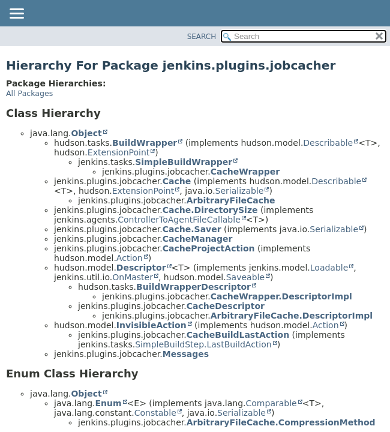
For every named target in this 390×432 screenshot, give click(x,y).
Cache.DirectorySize (210, 210)
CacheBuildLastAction (238, 335)
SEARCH (202, 36)
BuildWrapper (144, 143)
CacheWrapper (245, 171)
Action (129, 258)
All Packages (29, 93)
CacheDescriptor (226, 306)
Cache (177, 181)
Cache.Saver (192, 229)
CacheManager (198, 239)
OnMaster (132, 277)
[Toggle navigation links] (16, 14)
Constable (155, 413)
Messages (186, 354)
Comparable (271, 403)
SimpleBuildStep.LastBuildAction (203, 344)
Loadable (329, 267)
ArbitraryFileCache (231, 200)
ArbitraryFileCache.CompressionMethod (281, 422)
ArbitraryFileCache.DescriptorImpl (292, 315)
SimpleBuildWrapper (183, 162)
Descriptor (141, 267)
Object (86, 133)
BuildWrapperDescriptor (193, 287)
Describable (328, 143)
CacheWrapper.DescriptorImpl (281, 296)
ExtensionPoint (119, 152)
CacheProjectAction (209, 248)
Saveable (245, 277)
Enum (108, 403)
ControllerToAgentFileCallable (179, 219)
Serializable (239, 191)
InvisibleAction (151, 325)
